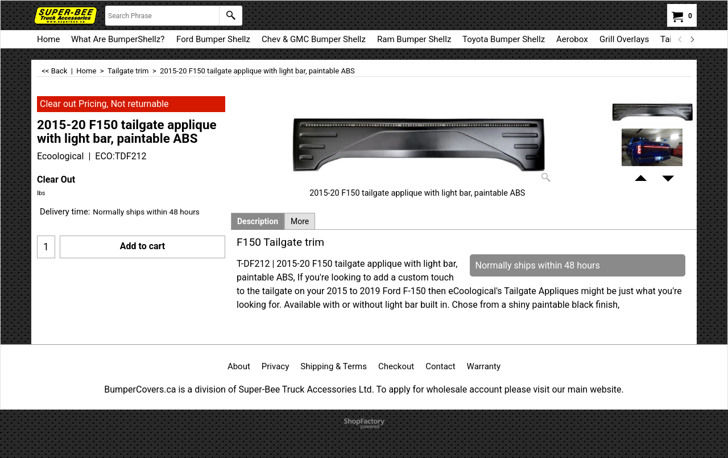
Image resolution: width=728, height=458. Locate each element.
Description (257, 221)
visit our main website (577, 389)
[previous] (680, 39)
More (300, 221)
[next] (691, 39)
